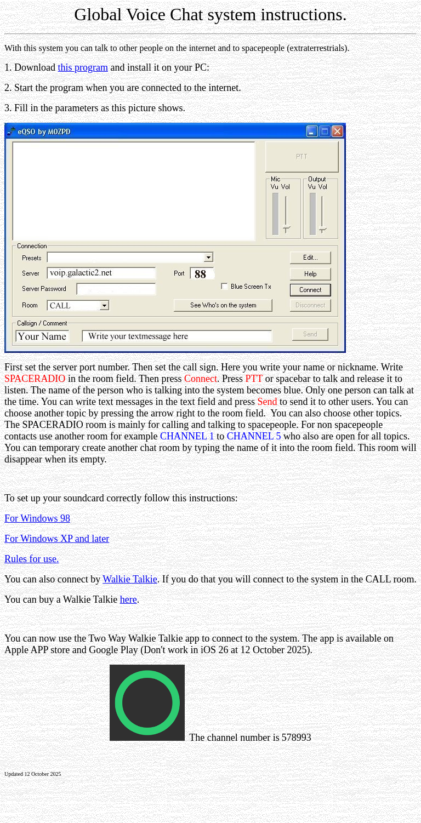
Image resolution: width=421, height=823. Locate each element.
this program (83, 67)
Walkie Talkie (130, 579)
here (128, 599)
